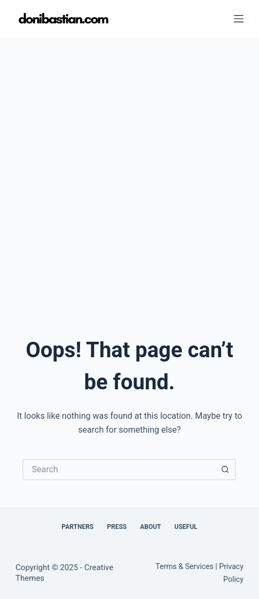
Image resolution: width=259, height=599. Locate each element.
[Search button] (225, 469)
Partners (77, 527)
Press (117, 527)
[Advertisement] (129, 172)
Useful (186, 527)
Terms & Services (184, 566)
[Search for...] (118, 469)
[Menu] (239, 19)
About (150, 527)
